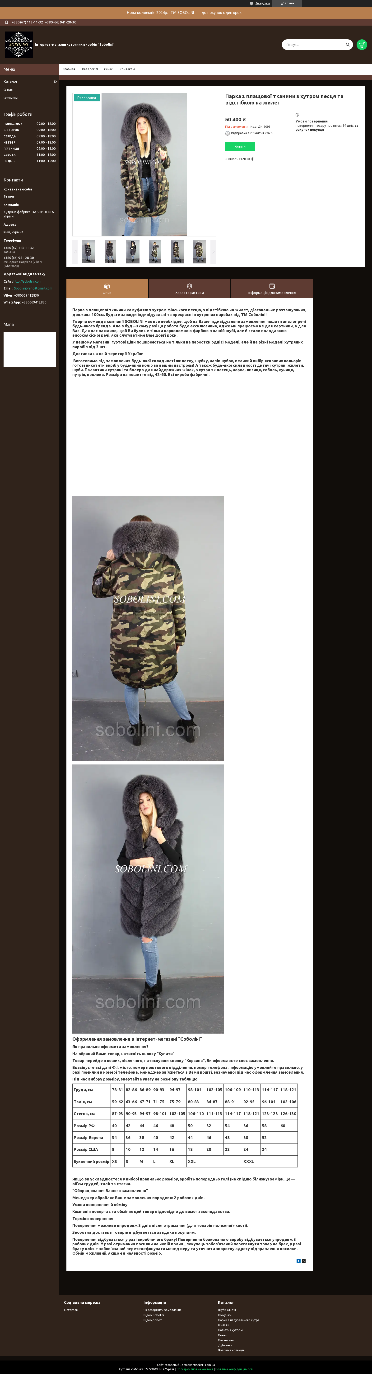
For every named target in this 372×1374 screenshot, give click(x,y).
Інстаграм (71, 1310)
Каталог (88, 69)
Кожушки (225, 1315)
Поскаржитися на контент (195, 1369)
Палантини (226, 1340)
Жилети (223, 1325)
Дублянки (225, 1345)
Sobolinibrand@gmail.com (33, 288)
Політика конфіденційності (234, 1369)
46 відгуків (263, 3)
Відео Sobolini (154, 1315)
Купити (240, 146)
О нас (108, 69)
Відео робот (153, 1320)
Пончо (222, 1335)
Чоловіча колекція (231, 1350)
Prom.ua (209, 1365)
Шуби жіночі (227, 1310)
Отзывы (11, 98)
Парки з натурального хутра (239, 1320)
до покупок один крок (221, 12)
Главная (69, 69)
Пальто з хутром (230, 1330)
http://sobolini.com (27, 281)
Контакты (127, 69)
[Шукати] (347, 44)
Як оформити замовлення (162, 1310)
